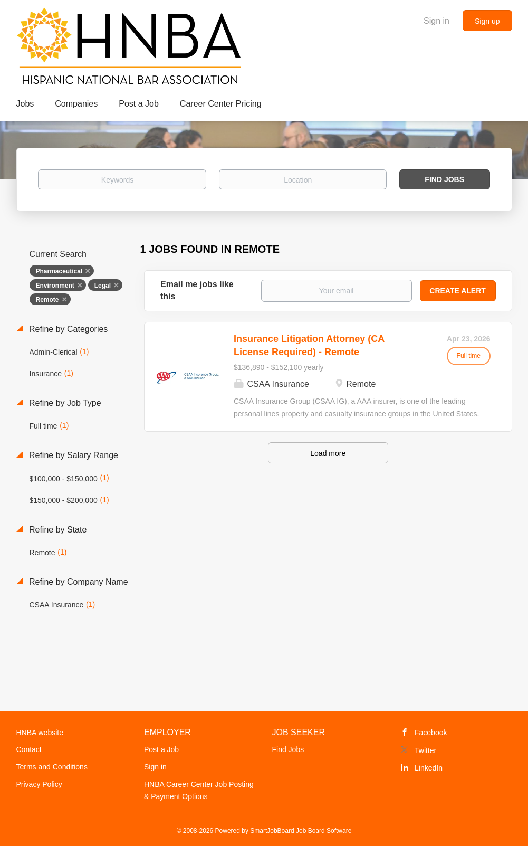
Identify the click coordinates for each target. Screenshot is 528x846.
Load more (327, 453)
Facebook (431, 732)
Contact (29, 749)
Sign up (487, 21)
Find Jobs (444, 179)
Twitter (425, 750)
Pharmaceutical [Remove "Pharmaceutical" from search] (59, 271)
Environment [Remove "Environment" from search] (55, 285)
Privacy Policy (39, 784)
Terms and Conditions (52, 767)
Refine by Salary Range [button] (72, 455)
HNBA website (39, 732)
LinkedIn (429, 768)
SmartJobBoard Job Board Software (300, 830)
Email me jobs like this (197, 290)
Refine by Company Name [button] (77, 581)
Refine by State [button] (57, 529)
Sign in (436, 20)
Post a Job (161, 749)
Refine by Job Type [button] (64, 402)
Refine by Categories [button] (67, 329)
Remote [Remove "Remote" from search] (47, 299)
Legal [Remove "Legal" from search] (102, 285)
